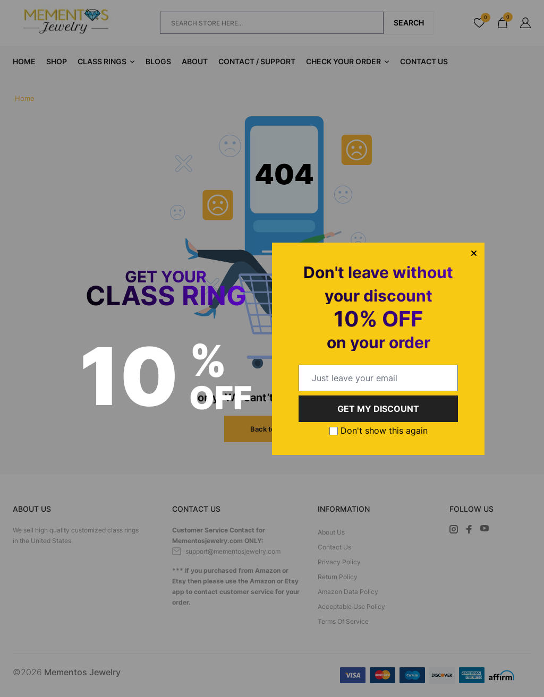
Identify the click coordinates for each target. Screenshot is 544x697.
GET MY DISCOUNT (378, 408)
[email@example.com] (378, 378)
